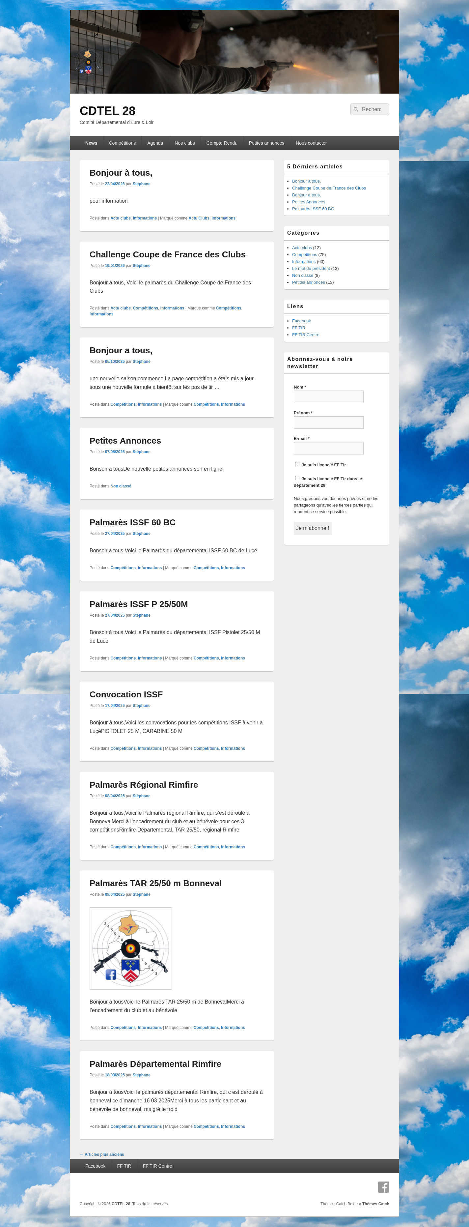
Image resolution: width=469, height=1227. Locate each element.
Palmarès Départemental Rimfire (155, 1064)
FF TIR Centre (305, 334)
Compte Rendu (222, 143)
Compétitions (122, 143)
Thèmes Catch (375, 1204)
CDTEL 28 (107, 111)
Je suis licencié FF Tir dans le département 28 (328, 482)
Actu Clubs (199, 218)
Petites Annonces (125, 441)
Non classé (120, 486)
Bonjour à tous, (121, 173)
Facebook (301, 320)
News (91, 143)
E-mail (302, 438)
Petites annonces (266, 143)
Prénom (303, 412)
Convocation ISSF (126, 694)
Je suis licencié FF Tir (320, 464)
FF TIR (298, 327)
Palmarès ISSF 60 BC (133, 522)
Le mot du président (311, 268)
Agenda (155, 143)
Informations (145, 218)
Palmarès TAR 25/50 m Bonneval (156, 883)
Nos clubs (185, 143)
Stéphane (142, 184)
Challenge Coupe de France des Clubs (168, 254)
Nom (300, 387)
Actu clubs (120, 218)
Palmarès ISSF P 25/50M (139, 604)
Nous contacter (311, 143)
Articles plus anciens (102, 1154)
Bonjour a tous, (121, 350)
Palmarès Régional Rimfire (144, 785)
